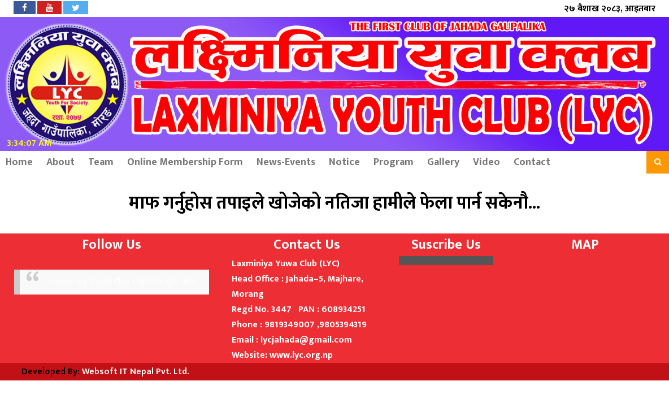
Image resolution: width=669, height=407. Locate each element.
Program (393, 162)
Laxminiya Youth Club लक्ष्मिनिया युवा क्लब (123, 281)
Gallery (443, 162)
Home (19, 162)
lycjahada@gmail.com (306, 340)
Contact (532, 162)
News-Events (286, 162)
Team (101, 162)
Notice (344, 162)
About (60, 162)
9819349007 (289, 324)
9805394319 (343, 324)
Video (486, 162)
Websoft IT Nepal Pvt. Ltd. (135, 371)
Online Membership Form (185, 162)
